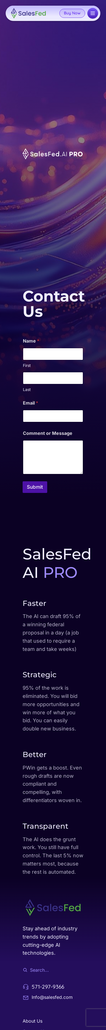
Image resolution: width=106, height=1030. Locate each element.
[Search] (25, 970)
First (27, 365)
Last (27, 389)
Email (30, 403)
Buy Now (72, 13)
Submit (35, 487)
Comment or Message (47, 433)
